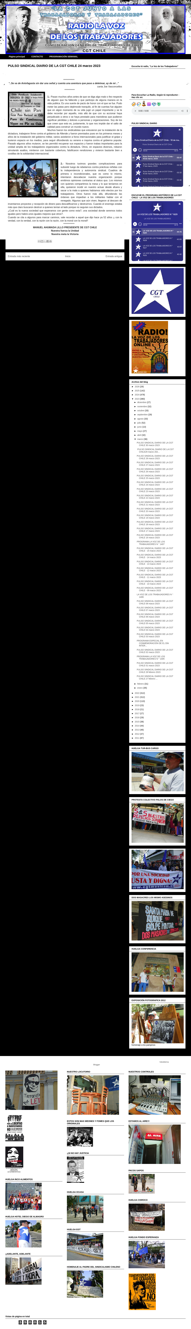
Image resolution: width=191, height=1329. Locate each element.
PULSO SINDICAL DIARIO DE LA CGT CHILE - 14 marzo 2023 (155, 556)
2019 (137, 705)
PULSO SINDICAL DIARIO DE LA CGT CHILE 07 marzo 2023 (155, 608)
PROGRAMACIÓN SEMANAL (63, 56)
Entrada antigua (114, 256)
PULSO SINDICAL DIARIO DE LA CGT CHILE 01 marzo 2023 (155, 664)
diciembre (142, 402)
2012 (137, 734)
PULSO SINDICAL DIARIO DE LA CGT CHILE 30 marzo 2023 (155, 444)
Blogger (96, 1064)
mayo (140, 431)
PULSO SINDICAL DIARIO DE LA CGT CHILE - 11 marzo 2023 (155, 576)
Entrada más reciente (19, 256)
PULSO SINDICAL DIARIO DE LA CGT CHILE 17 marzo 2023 (155, 529)
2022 (137, 693)
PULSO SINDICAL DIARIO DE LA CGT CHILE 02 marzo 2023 (155, 651)
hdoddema (164, 1062)
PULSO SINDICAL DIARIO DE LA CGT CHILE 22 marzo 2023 (155, 496)
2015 (137, 721)
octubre (141, 410)
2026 (137, 386)
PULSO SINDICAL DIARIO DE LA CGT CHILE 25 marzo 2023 (155, 476)
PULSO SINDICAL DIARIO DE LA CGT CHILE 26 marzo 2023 (155, 470)
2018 (137, 709)
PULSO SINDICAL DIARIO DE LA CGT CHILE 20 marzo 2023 (155, 510)
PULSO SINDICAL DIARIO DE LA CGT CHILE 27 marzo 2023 (155, 463)
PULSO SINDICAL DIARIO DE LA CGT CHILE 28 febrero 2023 (155, 670)
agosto (140, 419)
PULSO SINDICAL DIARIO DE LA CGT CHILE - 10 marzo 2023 (155, 582)
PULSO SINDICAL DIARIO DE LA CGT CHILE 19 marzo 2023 (155, 516)
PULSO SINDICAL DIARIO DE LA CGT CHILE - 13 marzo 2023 (155, 562)
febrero (140, 684)
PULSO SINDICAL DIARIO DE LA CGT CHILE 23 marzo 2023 (155, 490)
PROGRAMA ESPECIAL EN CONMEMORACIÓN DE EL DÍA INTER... (153, 643)
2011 (137, 738)
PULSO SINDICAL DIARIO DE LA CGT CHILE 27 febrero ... (155, 677)
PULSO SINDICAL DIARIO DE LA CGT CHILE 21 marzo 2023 (155, 503)
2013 (137, 730)
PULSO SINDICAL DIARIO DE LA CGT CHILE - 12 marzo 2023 (155, 569)
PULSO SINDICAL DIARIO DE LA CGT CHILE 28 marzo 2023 (155, 457)
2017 (137, 713)
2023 (137, 399)
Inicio (67, 256)
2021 (137, 697)
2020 (137, 701)
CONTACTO (37, 56)
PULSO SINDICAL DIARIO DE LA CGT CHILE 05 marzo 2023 (155, 622)
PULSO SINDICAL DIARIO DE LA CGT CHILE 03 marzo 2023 (155, 635)
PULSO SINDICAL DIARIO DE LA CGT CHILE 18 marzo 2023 (155, 523)
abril (139, 435)
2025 (137, 390)
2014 (137, 726)
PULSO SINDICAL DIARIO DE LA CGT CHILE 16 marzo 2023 (155, 536)
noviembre (142, 406)
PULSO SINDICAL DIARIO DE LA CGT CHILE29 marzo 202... (155, 450)
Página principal (17, 56)
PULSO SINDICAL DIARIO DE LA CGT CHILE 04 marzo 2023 (155, 628)
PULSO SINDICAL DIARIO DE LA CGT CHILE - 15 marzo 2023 (155, 549)
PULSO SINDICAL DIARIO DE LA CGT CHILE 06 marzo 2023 (155, 615)
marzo (140, 439)
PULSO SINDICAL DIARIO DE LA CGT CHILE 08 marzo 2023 (155, 602)
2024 (137, 394)
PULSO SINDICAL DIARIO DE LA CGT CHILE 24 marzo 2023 (155, 483)
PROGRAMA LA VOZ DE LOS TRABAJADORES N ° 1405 (151, 657)
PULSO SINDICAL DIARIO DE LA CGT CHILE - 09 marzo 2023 (155, 589)
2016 (137, 717)
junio (139, 427)
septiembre (142, 414)
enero (140, 688)
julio (139, 423)
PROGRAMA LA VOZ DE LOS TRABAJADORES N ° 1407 (151, 542)
